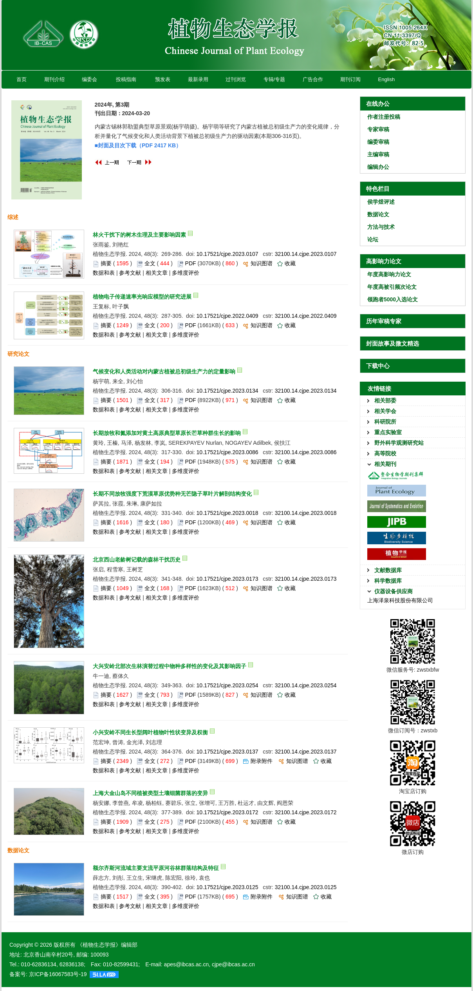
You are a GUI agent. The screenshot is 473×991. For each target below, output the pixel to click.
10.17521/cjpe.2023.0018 (227, 513)
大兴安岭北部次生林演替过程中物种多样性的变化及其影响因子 (169, 666)
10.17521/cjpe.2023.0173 (227, 579)
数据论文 (378, 214)
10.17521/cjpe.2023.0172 (227, 812)
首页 (21, 79)
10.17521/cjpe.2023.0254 (227, 685)
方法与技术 (381, 227)
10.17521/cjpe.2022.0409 (227, 316)
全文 (149, 263)
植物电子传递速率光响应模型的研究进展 (142, 296)
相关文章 (157, 273)
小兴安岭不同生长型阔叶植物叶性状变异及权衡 (150, 732)
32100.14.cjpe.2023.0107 (306, 254)
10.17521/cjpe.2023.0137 (227, 751)
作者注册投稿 (383, 117)
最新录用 (198, 79)
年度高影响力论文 (389, 274)
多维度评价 (185, 273)
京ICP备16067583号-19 (58, 974)
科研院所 (385, 422)
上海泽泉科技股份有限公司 (400, 600)
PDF (190, 263)
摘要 (106, 263)
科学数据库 (388, 581)
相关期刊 (385, 464)
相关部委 (385, 400)
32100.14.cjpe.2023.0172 (306, 812)
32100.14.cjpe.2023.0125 (306, 887)
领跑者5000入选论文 (392, 299)
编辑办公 (378, 167)
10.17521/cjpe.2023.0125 (227, 887)
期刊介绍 (54, 79)
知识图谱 (262, 263)
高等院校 (385, 453)
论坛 (372, 239)
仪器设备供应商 (393, 591)
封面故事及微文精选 (392, 343)
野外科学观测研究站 (399, 443)
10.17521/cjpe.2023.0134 (227, 391)
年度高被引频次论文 (392, 287)
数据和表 (104, 273)
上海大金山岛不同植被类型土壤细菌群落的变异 (150, 793)
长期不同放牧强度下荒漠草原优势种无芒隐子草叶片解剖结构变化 (172, 494)
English (386, 79)
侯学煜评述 (381, 202)
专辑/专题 (274, 79)
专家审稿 (378, 129)
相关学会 (385, 411)
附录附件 (262, 761)
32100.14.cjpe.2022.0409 (306, 316)
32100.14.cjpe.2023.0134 (306, 391)
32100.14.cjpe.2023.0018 (306, 513)
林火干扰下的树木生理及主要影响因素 (139, 235)
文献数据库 (388, 570)
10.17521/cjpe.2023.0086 (227, 452)
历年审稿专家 (383, 321)
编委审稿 (378, 142)
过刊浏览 (236, 79)
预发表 (162, 79)
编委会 (89, 79)
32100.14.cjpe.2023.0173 (306, 579)
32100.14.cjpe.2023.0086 (306, 452)
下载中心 (378, 365)
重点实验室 (388, 432)
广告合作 (312, 79)
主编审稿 (378, 154)
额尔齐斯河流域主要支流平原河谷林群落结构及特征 (156, 868)
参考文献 (130, 273)
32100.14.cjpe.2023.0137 (306, 751)
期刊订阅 (350, 79)
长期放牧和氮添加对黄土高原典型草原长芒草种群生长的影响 (167, 433)
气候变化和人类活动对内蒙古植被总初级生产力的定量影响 (164, 371)
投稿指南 (126, 79)
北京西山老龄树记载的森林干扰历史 (137, 559)
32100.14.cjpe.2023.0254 (306, 685)
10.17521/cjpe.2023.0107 (227, 254)
